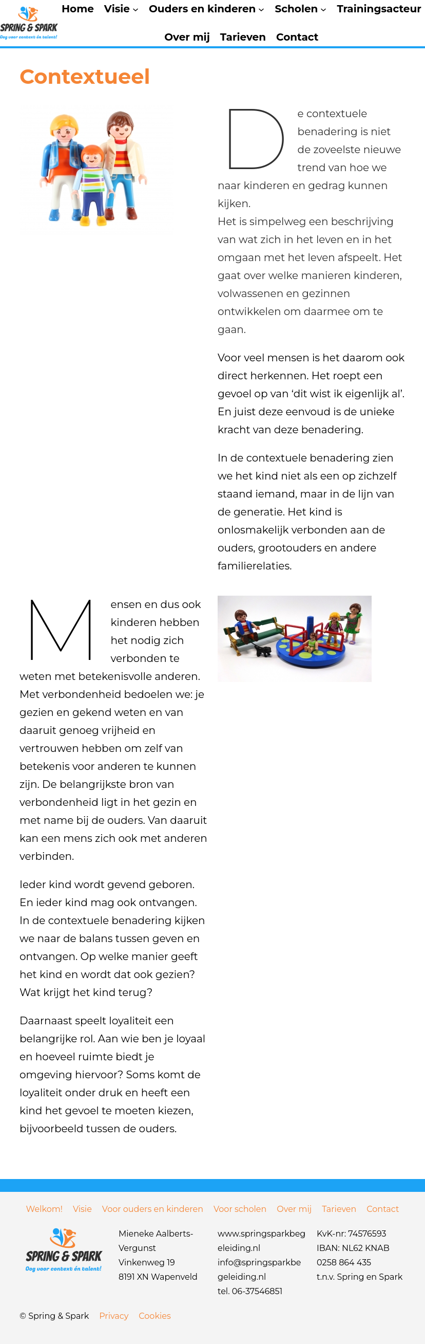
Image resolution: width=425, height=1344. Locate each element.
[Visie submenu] (135, 9)
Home (78, 9)
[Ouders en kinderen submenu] (261, 9)
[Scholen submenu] (323, 9)
